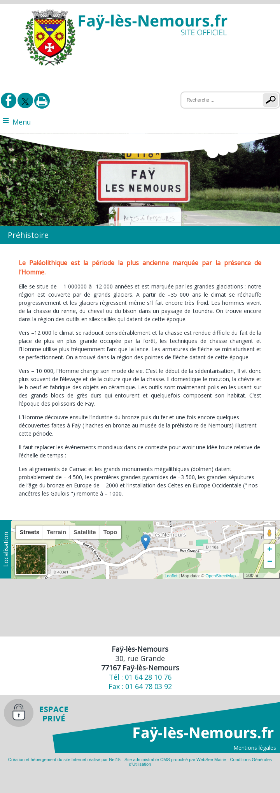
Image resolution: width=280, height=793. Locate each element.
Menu (21, 122)
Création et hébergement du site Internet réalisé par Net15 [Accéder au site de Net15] (64, 759)
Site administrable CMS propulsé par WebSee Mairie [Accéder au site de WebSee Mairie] (175, 759)
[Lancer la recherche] (272, 100)
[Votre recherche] (217, 100)
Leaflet (170, 575)
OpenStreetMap (220, 575)
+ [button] (269, 550)
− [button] (269, 562)
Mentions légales (254, 747)
